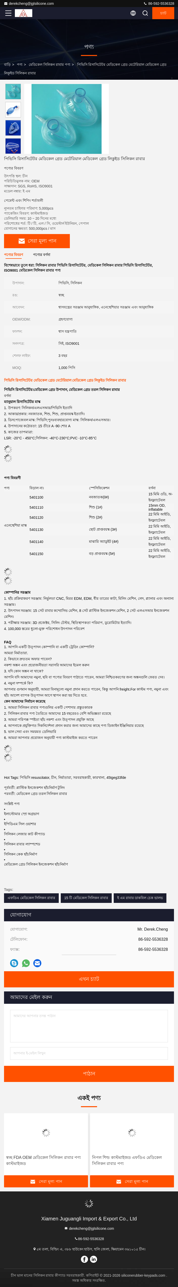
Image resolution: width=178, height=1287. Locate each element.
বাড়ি (7, 65)
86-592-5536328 (158, 4)
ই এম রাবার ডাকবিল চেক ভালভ (140, 898)
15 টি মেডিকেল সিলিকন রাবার (86, 898)
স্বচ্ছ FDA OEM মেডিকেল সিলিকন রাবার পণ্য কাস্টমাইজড (43, 1160)
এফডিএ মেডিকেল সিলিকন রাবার (31, 898)
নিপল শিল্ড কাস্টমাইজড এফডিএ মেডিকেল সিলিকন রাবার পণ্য (127, 1160)
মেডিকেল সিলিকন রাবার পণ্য (49, 65)
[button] (14, 151)
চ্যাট (163, 13)
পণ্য (19, 65)
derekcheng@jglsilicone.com (29, 4)
